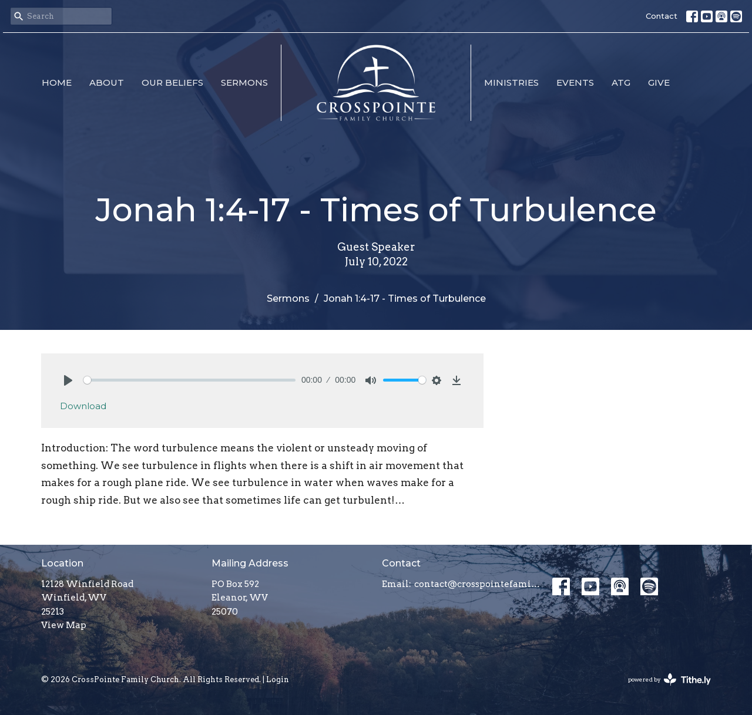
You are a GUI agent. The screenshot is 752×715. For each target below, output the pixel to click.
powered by (669, 679)
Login (277, 679)
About (106, 82)
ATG (621, 82)
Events (575, 82)
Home (57, 82)
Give (659, 82)
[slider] (189, 380)
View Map (63, 625)
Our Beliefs (172, 82)
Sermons (244, 82)
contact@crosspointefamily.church (477, 584)
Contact (661, 16)
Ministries (511, 82)
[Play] (68, 380)
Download (83, 406)
